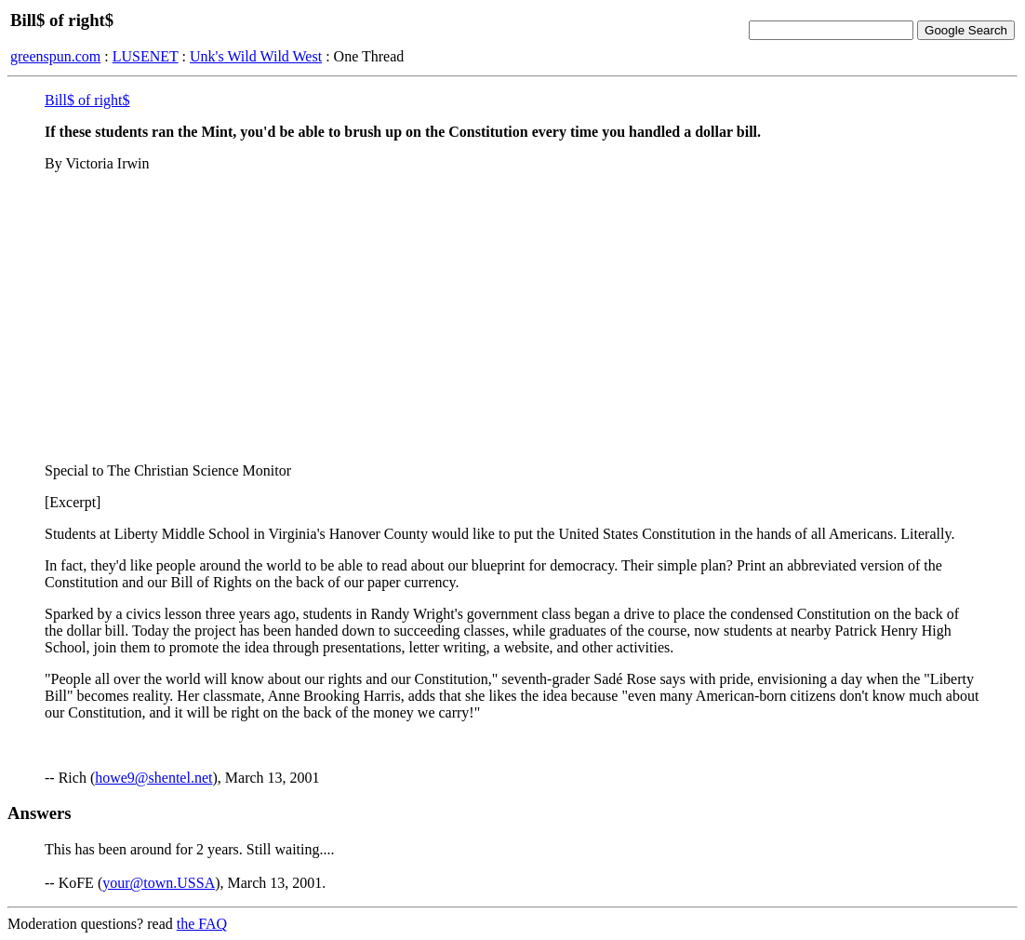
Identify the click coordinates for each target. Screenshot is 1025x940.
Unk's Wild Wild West (256, 56)
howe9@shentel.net (153, 778)
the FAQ (202, 924)
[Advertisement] (512, 317)
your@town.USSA (158, 883)
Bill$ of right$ (87, 100)
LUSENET (146, 56)
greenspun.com (55, 56)
